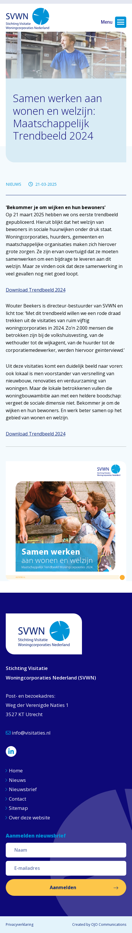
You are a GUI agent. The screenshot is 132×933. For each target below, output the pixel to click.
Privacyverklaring (19, 924)
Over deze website (29, 817)
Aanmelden (63, 887)
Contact (17, 798)
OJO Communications (108, 924)
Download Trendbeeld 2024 (35, 290)
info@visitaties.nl (28, 732)
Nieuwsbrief (23, 789)
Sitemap (18, 808)
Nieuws (18, 780)
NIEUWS (13, 184)
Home (16, 770)
